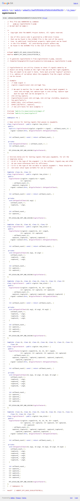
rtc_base (71, 10)
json (76, 498)
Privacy (18, 498)
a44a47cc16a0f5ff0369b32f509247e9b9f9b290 (43, 10)
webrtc (5, 10)
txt (71, 498)
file (44, 18)
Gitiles (13, 498)
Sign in (76, 3)
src (11, 10)
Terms (24, 498)
